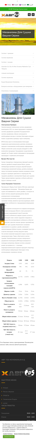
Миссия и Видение (8, 392)
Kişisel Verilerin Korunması (22, 434)
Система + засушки (6, 62)
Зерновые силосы (8, 342)
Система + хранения (7, 53)
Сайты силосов (9, 344)
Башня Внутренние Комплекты (10, 82)
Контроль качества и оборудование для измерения (16, 86)
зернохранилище (19, 342)
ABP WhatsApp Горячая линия (18, 9)
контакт (5, 403)
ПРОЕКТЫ (6, 395)
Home (3, 40)
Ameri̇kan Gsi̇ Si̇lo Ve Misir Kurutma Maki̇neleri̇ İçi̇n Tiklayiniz (16, 68)
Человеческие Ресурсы (10, 399)
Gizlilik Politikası (8, 434)
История (5, 388)
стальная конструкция (7, 73)
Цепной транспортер (20, 344)
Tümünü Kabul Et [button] (8, 436)
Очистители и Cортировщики (9, 91)
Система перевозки (7, 58)
